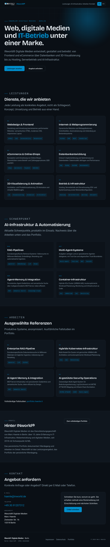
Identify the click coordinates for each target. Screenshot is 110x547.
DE (99, 4)
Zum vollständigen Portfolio (77, 421)
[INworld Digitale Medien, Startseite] (14, 3)
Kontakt (92, 4)
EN (103, 4)
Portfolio (71, 539)
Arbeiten (86, 4)
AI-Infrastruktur (76, 4)
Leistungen (66, 4)
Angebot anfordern (36, 69)
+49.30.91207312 (14, 505)
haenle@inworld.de (15, 496)
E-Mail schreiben (73, 510)
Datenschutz (61, 539)
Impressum (50, 539)
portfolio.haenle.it (35, 401)
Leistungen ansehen (14, 69)
